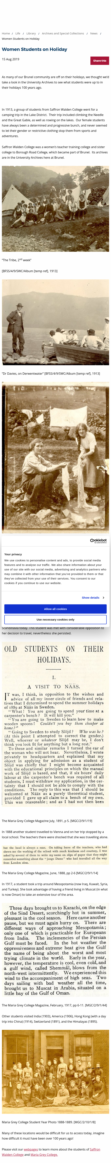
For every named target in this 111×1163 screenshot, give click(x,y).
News (94, 33)
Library (31, 33)
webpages (31, 1149)
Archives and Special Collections (63, 33)
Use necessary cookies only (55, 619)
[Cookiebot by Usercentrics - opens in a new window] (90, 541)
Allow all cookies (55, 609)
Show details (90, 597)
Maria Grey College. (44, 1155)
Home (6, 33)
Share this (99, 60)
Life (17, 33)
